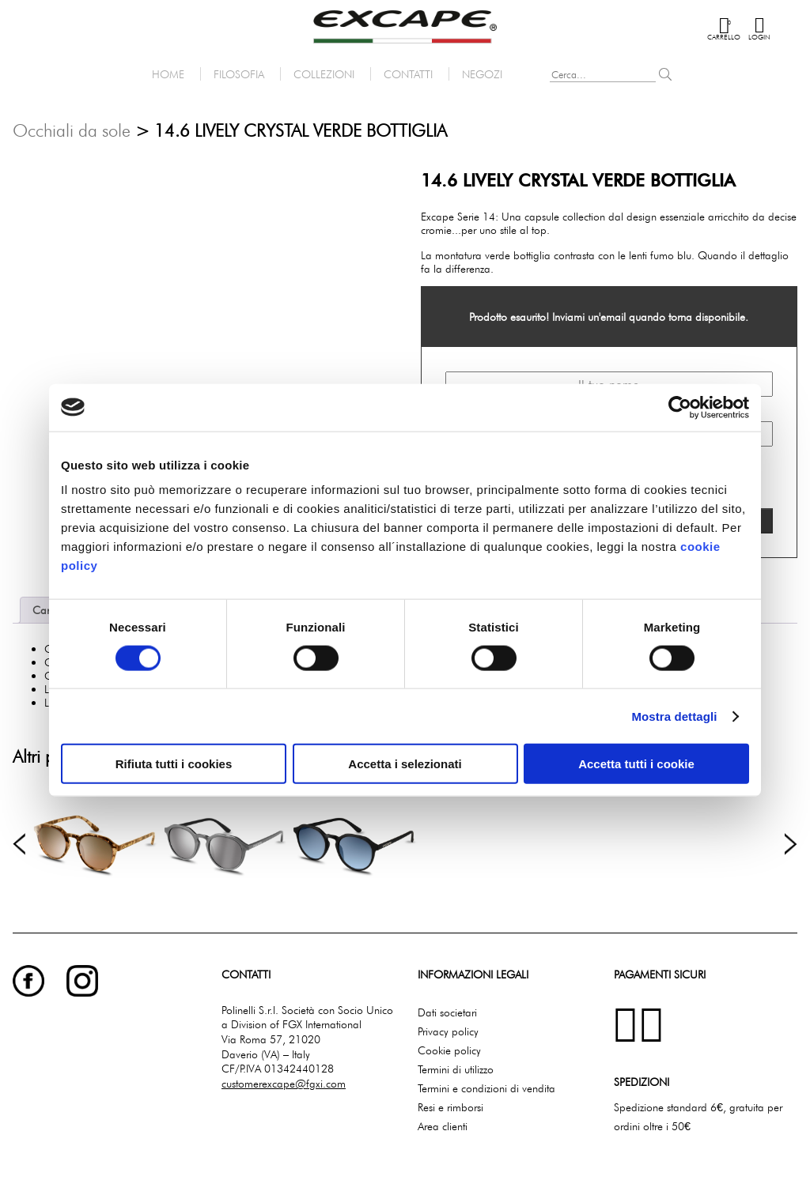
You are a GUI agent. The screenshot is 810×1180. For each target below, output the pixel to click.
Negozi (482, 74)
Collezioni (323, 74)
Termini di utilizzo (456, 1069)
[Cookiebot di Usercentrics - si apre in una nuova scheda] (680, 407)
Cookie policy (449, 1050)
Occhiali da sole (72, 130)
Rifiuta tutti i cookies (174, 764)
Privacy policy (448, 1031)
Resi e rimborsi (450, 1107)
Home (168, 74)
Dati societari (447, 1012)
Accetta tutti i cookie (636, 764)
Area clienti (442, 1126)
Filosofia (239, 74)
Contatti (408, 74)
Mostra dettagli (674, 715)
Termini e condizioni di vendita (486, 1088)
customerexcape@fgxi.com (283, 1083)
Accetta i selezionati (404, 764)
